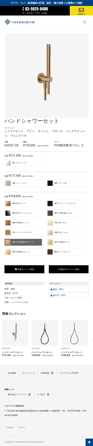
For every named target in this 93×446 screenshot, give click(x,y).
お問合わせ (81, 14)
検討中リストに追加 (68, 269)
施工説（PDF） (58, 295)
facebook (9, 427)
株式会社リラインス (19, 394)
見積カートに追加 (24, 269)
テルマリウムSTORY (68, 373)
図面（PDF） (57, 289)
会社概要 (12, 373)
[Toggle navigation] (84, 22)
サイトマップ (28, 373)
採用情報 (47, 373)
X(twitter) (21, 427)
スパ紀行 (43, 394)
